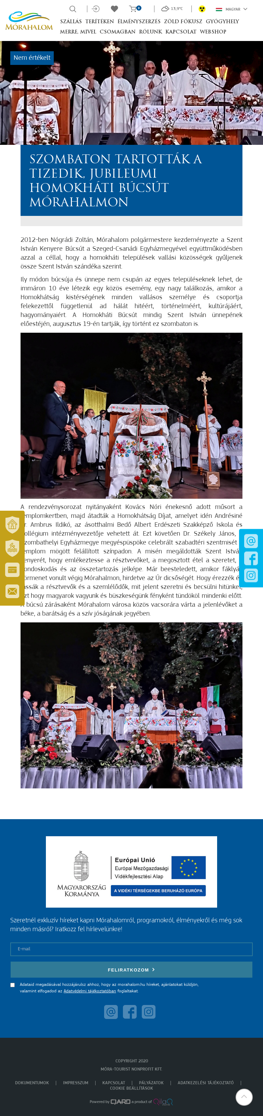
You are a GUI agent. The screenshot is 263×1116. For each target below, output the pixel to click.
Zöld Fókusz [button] (183, 22)
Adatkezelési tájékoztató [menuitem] (206, 1083)
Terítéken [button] (99, 22)
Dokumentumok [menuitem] (32, 1083)
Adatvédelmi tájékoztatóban (90, 991)
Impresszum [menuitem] (75, 1083)
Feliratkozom (131, 970)
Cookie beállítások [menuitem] (131, 1088)
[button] (244, 1097)
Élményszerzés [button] (139, 22)
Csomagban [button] (118, 32)
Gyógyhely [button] (222, 22)
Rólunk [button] (150, 32)
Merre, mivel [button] (78, 32)
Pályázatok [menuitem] (151, 1083)
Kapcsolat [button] (181, 32)
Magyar (232, 8)
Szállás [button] (71, 22)
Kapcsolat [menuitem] (113, 1083)
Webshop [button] (213, 32)
